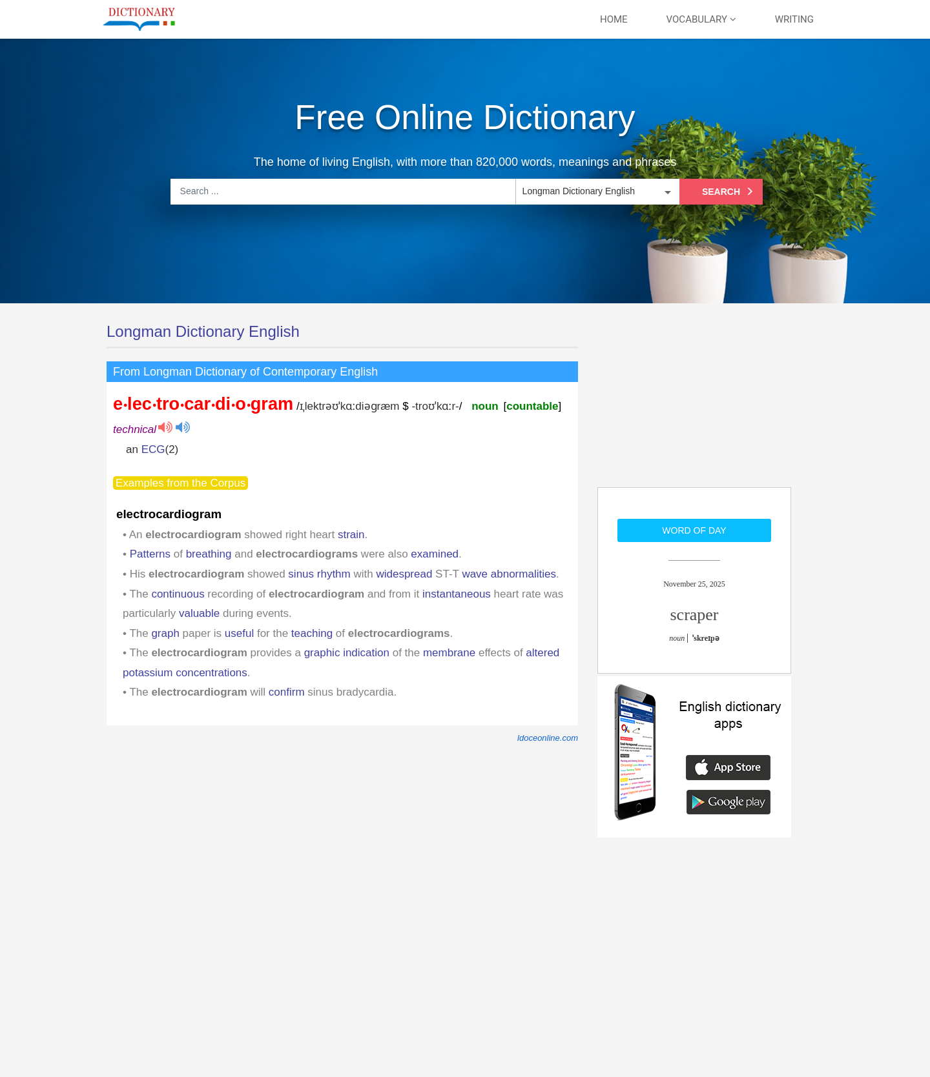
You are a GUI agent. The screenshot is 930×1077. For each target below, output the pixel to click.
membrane (449, 653)
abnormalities (523, 574)
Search (729, 191)
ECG (153, 449)
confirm (287, 692)
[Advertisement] (694, 403)
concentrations (211, 673)
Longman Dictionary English (203, 331)
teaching (312, 633)
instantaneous (456, 594)
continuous (177, 594)
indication (366, 653)
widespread (404, 574)
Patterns (150, 554)
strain (351, 534)
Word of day (694, 530)
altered (542, 653)
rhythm (334, 574)
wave (475, 574)
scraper (694, 614)
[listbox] (596, 192)
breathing (209, 554)
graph (165, 633)
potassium (147, 673)
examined (435, 554)
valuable (199, 613)
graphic (322, 653)
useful (239, 633)
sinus (301, 574)
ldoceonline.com (547, 738)
